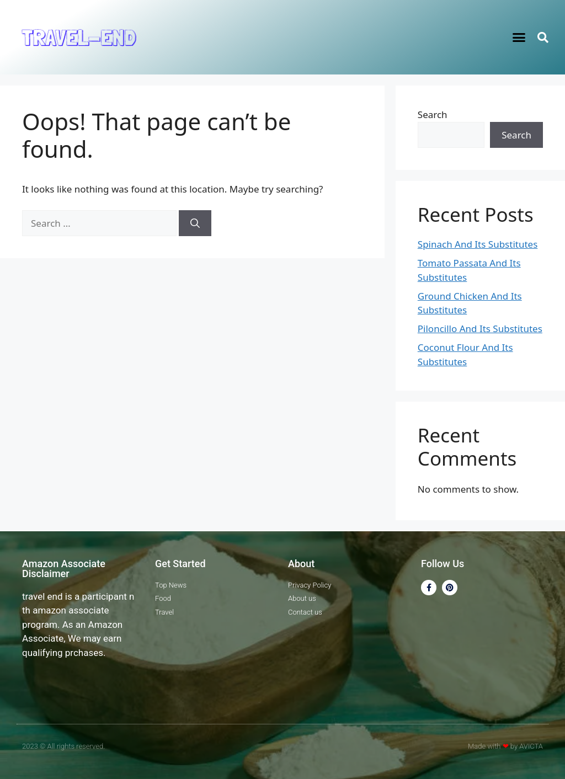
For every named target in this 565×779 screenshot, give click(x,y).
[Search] (195, 223)
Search (432, 114)
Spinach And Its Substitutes (477, 244)
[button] (519, 37)
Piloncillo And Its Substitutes (480, 328)
